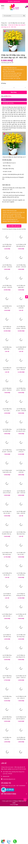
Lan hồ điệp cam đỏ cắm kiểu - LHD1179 (21, 643)
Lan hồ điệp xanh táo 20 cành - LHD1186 (21, 577)
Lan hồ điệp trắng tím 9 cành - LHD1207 (7, 423)
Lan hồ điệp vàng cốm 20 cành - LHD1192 (7, 533)
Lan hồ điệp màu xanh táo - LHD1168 (7, 776)
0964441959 (16, 1)
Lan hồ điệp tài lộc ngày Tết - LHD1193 (7, 313)
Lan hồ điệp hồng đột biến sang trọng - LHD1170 (7, 753)
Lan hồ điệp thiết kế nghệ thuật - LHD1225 (21, 357)
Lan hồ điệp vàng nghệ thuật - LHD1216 (7, 357)
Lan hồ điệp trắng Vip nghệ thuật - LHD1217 (7, 445)
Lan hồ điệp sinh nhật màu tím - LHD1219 (7, 379)
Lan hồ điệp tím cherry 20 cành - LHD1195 (7, 511)
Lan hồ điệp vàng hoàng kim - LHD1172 (7, 731)
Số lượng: (3, 83)
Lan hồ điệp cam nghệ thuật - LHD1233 (21, 291)
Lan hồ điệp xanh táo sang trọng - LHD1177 (21, 665)
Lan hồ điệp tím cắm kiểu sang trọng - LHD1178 (7, 665)
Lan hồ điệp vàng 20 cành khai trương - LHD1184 (21, 599)
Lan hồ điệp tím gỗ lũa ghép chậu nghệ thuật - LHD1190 (7, 555)
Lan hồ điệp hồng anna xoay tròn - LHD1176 (7, 687)
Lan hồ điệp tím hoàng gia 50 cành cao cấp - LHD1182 (21, 621)
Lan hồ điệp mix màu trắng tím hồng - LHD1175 (21, 687)
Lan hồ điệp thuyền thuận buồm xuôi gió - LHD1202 (7, 489)
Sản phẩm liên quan (14, 226)
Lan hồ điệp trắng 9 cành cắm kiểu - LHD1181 (7, 643)
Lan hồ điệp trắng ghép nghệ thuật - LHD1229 (7, 247)
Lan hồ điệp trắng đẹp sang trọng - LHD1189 (21, 555)
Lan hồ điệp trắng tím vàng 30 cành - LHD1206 (21, 445)
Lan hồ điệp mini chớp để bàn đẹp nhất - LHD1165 (21, 776)
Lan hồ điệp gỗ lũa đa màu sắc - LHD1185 (7, 599)
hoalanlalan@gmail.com (9, 815)
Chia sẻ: (3, 96)
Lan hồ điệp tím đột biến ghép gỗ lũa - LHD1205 (21, 247)
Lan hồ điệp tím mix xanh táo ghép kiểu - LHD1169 (21, 753)
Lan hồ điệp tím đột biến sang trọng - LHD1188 (7, 577)
